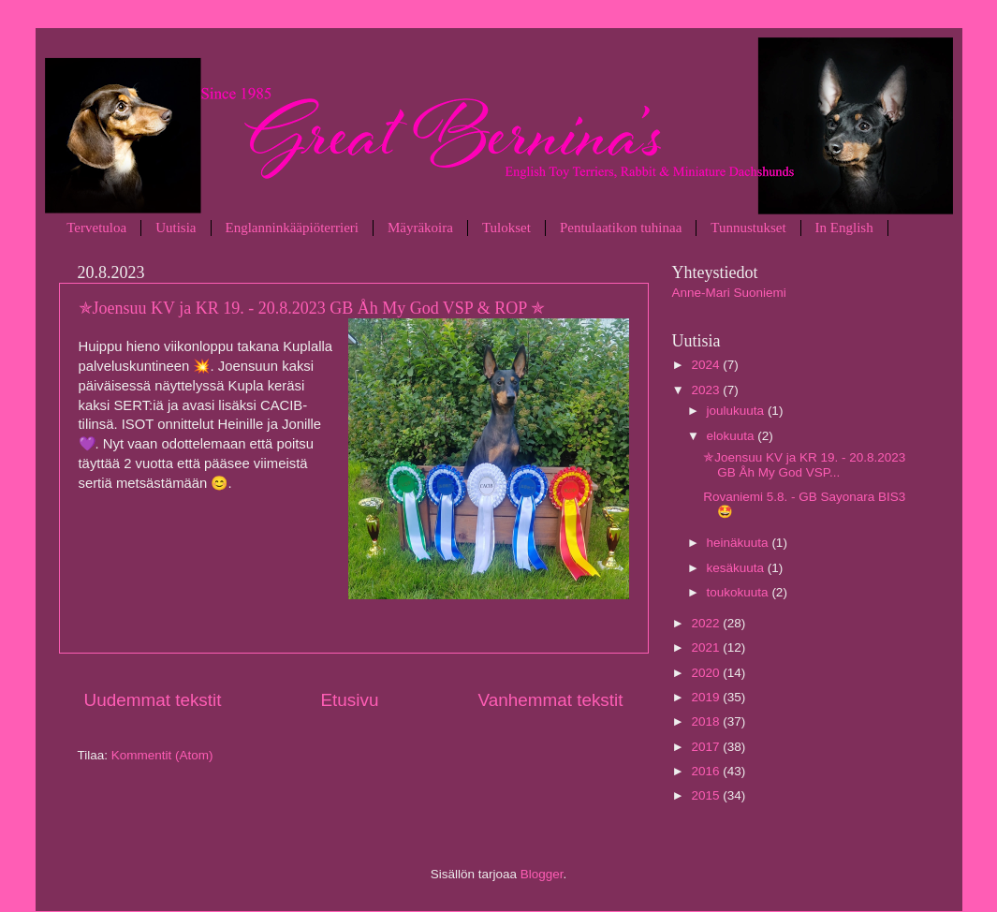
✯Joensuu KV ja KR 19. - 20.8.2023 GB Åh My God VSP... (804, 464)
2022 (707, 623)
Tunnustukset (748, 227)
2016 (707, 771)
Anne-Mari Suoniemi (729, 293)
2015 (707, 795)
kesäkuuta (737, 568)
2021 (707, 647)
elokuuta (732, 436)
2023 (707, 390)
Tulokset (506, 227)
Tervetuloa (96, 227)
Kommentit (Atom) (162, 755)
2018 (707, 721)
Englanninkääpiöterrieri (292, 227)
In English (844, 227)
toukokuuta (739, 592)
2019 (707, 697)
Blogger (542, 874)
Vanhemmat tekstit (550, 700)
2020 (707, 673)
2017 (707, 747)
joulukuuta (737, 411)
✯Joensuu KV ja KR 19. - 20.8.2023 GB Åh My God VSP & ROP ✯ (312, 308)
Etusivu (349, 700)
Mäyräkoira (420, 227)
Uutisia (175, 227)
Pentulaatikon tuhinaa (621, 227)
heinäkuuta (739, 543)
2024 (707, 365)
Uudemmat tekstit (153, 700)
